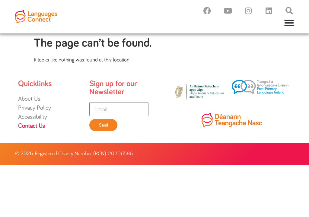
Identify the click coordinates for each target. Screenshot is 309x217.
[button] (289, 22)
